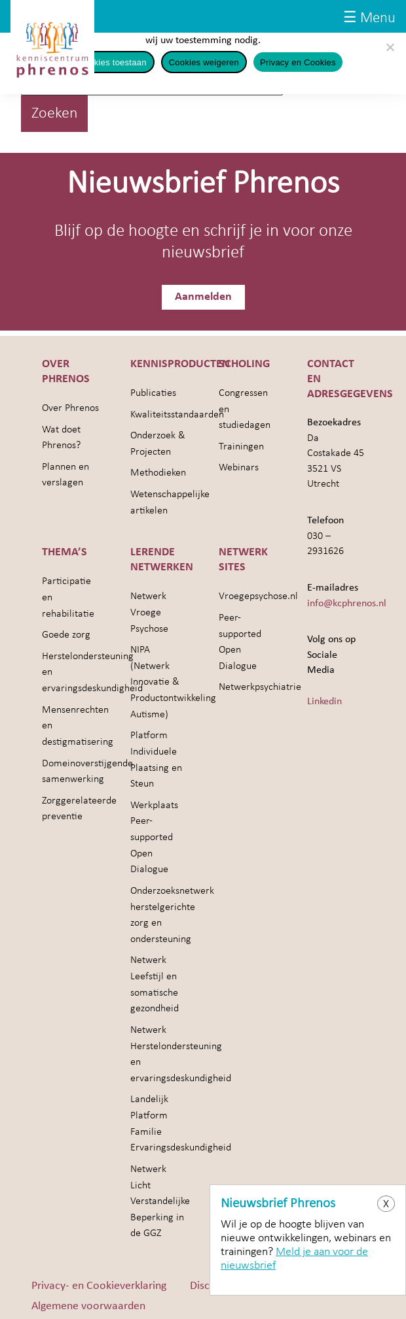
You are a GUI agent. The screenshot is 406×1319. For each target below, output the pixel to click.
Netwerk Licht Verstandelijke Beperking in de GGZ (160, 1201)
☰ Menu (369, 18)
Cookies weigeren (204, 62)
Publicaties (153, 393)
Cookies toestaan (112, 62)
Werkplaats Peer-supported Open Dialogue (154, 837)
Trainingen (241, 447)
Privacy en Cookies (298, 62)
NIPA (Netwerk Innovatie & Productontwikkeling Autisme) (173, 683)
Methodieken (158, 473)
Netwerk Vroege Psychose (149, 613)
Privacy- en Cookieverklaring (98, 1286)
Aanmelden (203, 297)
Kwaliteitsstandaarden (177, 415)
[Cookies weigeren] (389, 47)
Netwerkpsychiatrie (260, 688)
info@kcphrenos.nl (346, 603)
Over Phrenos (70, 408)
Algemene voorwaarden (88, 1306)
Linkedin (324, 701)
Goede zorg (66, 635)
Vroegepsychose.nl (258, 597)
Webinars (239, 468)
